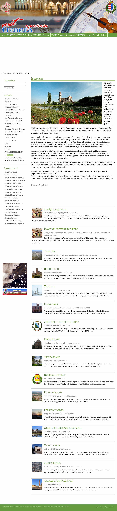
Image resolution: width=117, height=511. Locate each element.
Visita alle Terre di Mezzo (15, 161)
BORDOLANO (51, 269)
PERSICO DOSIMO (54, 410)
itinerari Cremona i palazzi (14, 186)
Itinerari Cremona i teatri (13, 189)
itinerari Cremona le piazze (14, 178)
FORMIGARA (51, 304)
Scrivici (103, 35)
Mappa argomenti (109, 507)
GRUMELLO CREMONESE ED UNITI (63, 428)
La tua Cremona (10, 140)
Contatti (96, 35)
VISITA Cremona (57, 35)
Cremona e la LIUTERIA (75, 35)
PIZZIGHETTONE (53, 392)
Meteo (7, 149)
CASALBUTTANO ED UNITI (58, 480)
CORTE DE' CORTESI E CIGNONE (61, 322)
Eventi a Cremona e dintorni (14, 132)
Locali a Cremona (11, 218)
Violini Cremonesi (11, 175)
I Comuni (10, 155)
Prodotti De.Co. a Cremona (14, 209)
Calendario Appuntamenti (13, 221)
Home (3, 35)
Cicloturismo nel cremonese (14, 224)
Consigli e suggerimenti (55, 209)
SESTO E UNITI (52, 339)
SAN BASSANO (52, 357)
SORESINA (50, 251)
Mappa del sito (99, 507)
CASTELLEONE (52, 463)
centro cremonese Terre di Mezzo (12, 73)
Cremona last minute (12, 135)
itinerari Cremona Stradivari (14, 195)
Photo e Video (10, 137)
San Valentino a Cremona (13, 118)
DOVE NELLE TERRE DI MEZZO (61, 229)
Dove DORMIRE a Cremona (38, 35)
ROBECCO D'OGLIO (54, 375)
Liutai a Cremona (11, 172)
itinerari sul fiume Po (12, 201)
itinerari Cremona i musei (13, 183)
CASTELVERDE (52, 445)
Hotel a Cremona (11, 212)
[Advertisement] (58, 54)
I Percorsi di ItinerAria (14, 158)
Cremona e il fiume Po (12, 107)
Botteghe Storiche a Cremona (15, 129)
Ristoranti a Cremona (12, 215)
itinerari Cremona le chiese (14, 192)
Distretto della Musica (12, 206)
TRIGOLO (49, 286)
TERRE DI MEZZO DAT (16, 35)
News (89, 35)
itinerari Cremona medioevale (15, 180)
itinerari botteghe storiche (13, 203)
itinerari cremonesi (11, 198)
